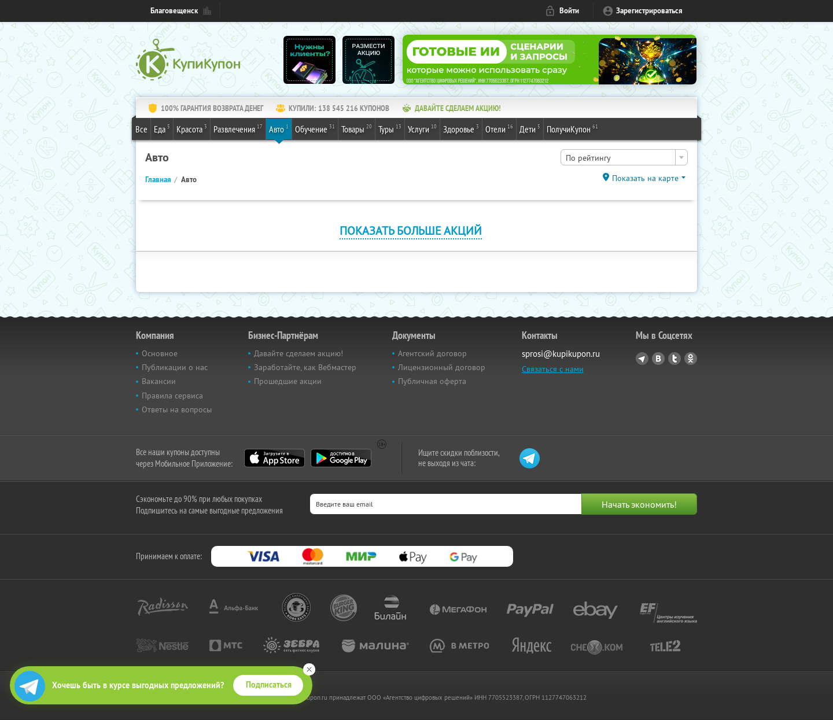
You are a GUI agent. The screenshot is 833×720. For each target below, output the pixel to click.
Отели (499, 128)
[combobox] (624, 157)
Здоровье (461, 128)
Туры (389, 128)
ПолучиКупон (572, 128)
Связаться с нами (553, 369)
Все (141, 129)
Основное (160, 353)
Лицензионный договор (441, 367)
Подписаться (269, 685)
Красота (191, 128)
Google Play (341, 458)
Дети (529, 128)
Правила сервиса (172, 395)
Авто (279, 128)
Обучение (315, 128)
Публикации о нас (175, 367)
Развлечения (238, 128)
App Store (274, 458)
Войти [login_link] (569, 11)
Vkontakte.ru (658, 358)
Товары (356, 128)
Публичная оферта (432, 381)
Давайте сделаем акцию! (298, 353)
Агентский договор (432, 353)
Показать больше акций (411, 230)
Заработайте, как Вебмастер (305, 367)
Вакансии (159, 381)
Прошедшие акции (288, 381)
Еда (162, 128)
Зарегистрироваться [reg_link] (649, 11)
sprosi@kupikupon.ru (561, 353)
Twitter (674, 358)
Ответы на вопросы (177, 409)
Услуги (422, 128)
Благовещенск (174, 11)
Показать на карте (645, 178)
